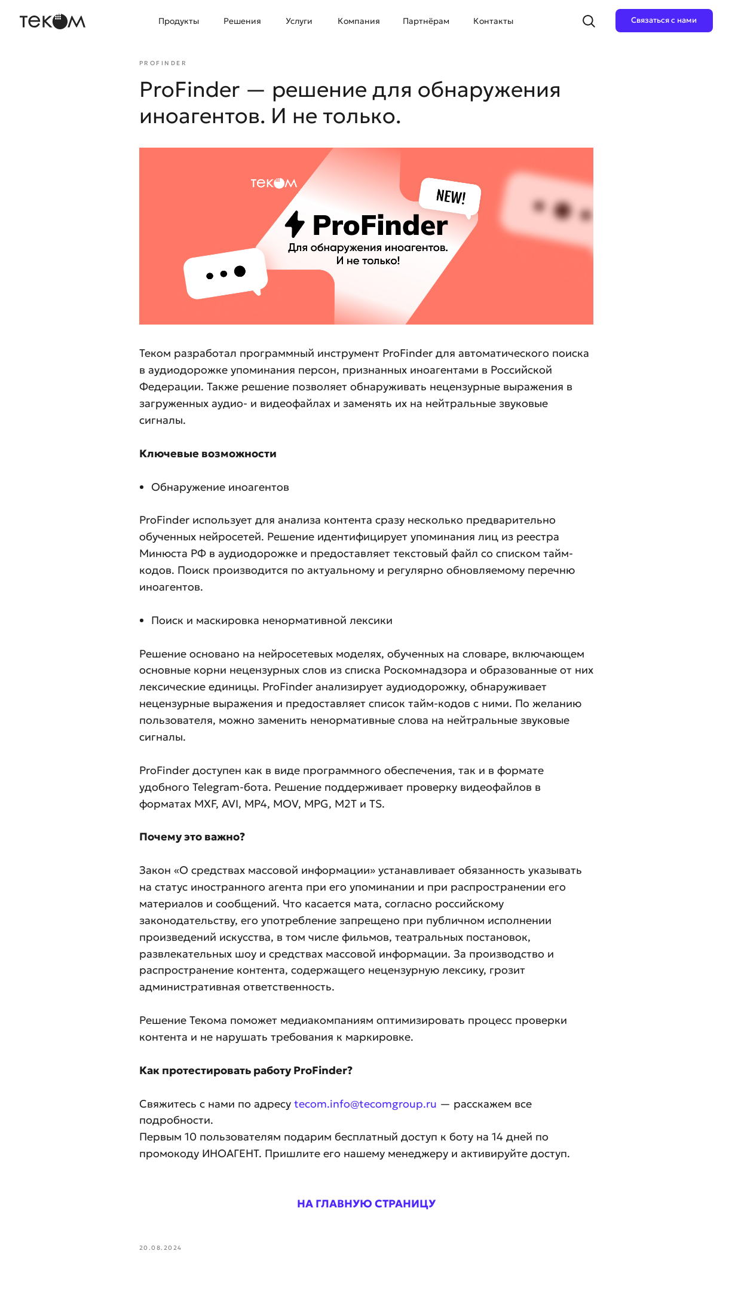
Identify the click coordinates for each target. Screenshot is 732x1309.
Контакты (493, 21)
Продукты (178, 21)
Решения (242, 21)
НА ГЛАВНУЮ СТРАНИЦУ (366, 1203)
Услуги (299, 21)
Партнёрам (426, 21)
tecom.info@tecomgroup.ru (365, 1104)
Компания (359, 21)
